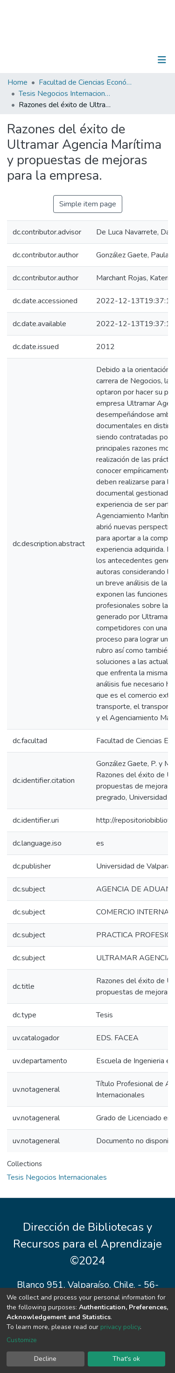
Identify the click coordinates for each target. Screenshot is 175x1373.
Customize (22, 1340)
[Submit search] (113, 60)
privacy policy (120, 1326)
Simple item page (87, 204)
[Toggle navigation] (162, 60)
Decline (45, 1358)
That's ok (126, 1358)
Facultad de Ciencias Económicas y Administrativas (85, 82)
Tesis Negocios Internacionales (65, 93)
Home (17, 82)
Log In (132, 60)
